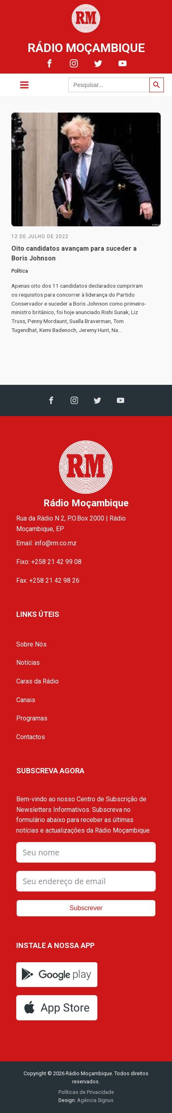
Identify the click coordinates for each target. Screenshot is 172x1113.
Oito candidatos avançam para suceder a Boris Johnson (74, 253)
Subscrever (86, 908)
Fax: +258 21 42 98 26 (48, 580)
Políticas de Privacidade (86, 1092)
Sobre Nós (31, 644)
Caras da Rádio (37, 681)
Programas (31, 718)
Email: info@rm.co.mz (46, 543)
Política (19, 271)
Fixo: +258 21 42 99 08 (49, 562)
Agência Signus (95, 1100)
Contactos (30, 737)
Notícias (28, 662)
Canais (25, 700)
